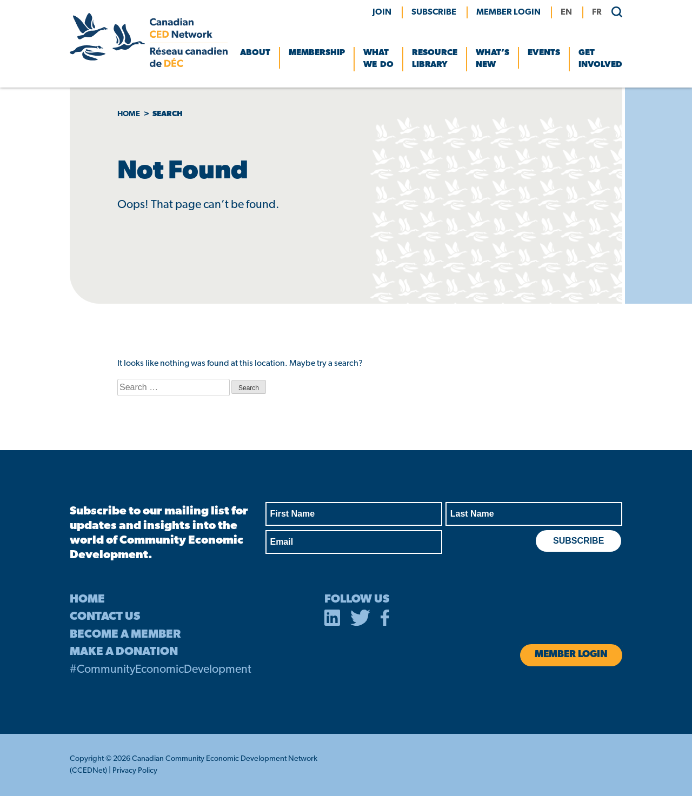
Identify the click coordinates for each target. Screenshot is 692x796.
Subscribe (433, 12)
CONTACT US (105, 617)
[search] (612, 12)
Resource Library (434, 59)
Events (544, 53)
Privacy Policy (134, 771)
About (255, 53)
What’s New (492, 59)
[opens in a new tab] (332, 620)
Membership (317, 53)
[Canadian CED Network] (149, 65)
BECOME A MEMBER (125, 634)
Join (381, 12)
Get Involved (600, 59)
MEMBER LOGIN (508, 12)
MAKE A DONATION (124, 652)
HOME (87, 599)
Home (128, 114)
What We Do (378, 59)
